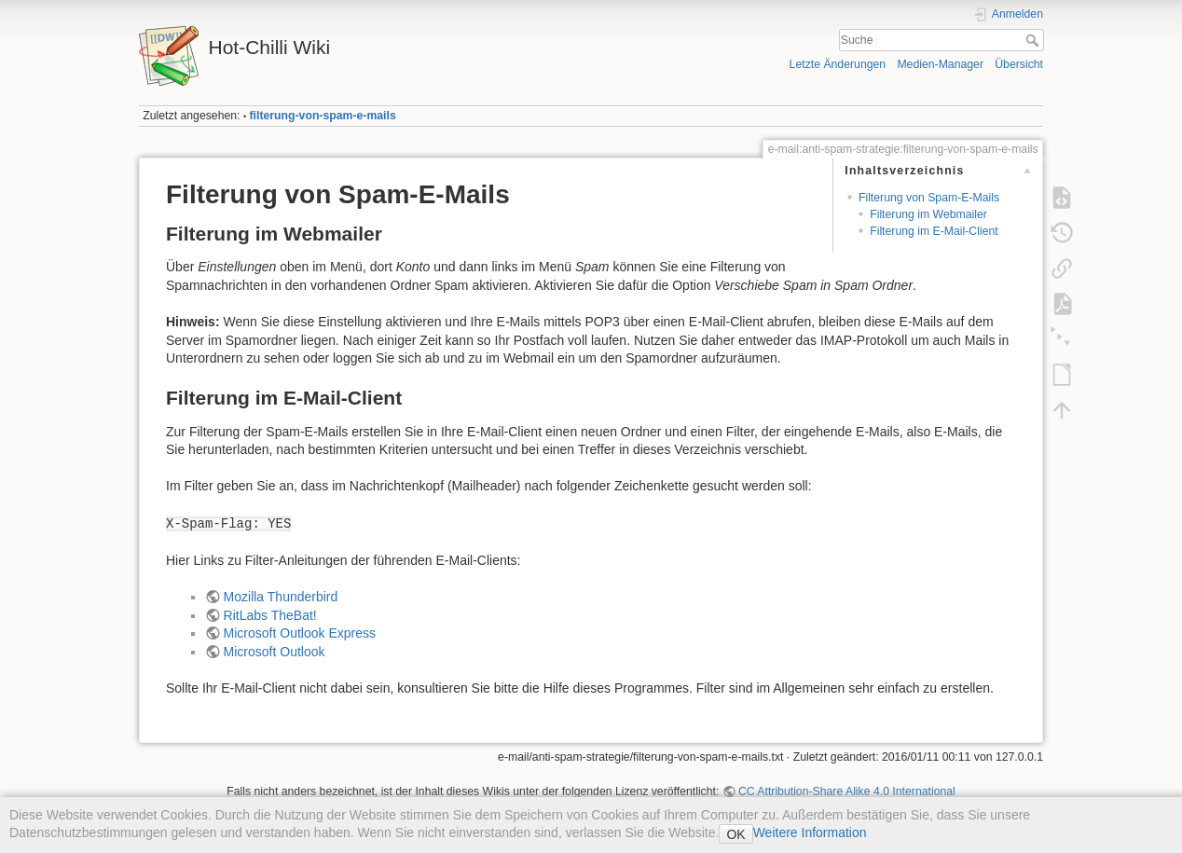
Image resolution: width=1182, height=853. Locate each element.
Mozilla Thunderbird (281, 596)
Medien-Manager (940, 64)
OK (735, 834)
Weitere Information (810, 832)
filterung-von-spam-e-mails (323, 115)
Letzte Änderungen (838, 64)
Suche (1034, 40)
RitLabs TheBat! (270, 615)
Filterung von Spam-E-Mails (929, 197)
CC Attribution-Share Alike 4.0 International (846, 791)
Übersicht (1019, 64)
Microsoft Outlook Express (300, 633)
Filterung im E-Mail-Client (934, 231)
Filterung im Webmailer (928, 214)
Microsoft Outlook (274, 651)
